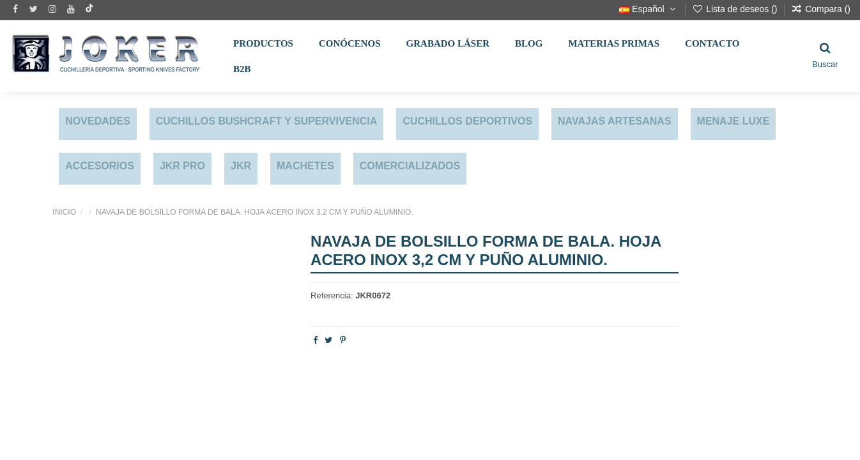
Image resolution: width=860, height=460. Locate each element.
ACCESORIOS (99, 165)
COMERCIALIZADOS (410, 165)
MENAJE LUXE (733, 121)
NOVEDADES (97, 121)
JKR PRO (182, 165)
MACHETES (305, 165)
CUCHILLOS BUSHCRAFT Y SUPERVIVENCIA (267, 121)
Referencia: (332, 295)
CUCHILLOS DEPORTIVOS (467, 121)
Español (648, 9)
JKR (241, 165)
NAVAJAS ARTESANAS (615, 121)
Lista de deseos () (735, 9)
